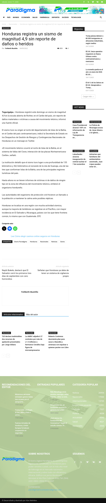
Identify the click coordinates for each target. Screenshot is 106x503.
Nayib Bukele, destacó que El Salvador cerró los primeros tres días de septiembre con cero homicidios (16, 274)
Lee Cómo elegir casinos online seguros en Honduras (35, 236)
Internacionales (95, 122)
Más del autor (32, 314)
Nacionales (13, 24)
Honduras (33, 242)
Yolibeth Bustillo (11, 48)
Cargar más (88, 96)
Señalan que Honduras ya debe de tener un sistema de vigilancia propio (53, 273)
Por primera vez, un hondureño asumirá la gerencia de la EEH (58, 407)
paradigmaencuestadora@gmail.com (45, 489)
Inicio (4, 24)
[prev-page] (3, 355)
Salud (34, 17)
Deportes (55, 17)
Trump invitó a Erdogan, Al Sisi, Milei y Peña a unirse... (24, 412)
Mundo (16, 17)
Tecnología (76, 17)
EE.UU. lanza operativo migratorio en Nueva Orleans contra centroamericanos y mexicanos (94, 56)
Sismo (62, 242)
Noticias (54, 242)
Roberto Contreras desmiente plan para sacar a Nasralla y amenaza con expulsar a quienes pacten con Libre (58, 341)
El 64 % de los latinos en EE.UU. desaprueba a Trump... (95, 85)
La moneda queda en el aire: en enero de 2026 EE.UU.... (94, 72)
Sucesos (65, 17)
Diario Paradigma (20, 242)
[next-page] (8, 355)
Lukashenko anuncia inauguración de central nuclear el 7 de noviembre (79, 159)
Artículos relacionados (13, 314)
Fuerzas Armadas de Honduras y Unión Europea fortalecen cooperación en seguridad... (22, 428)
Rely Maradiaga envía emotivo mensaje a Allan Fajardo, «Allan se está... (59, 394)
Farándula (44, 17)
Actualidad (93, 151)
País (8, 17)
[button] (100, 17)
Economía (26, 17)
